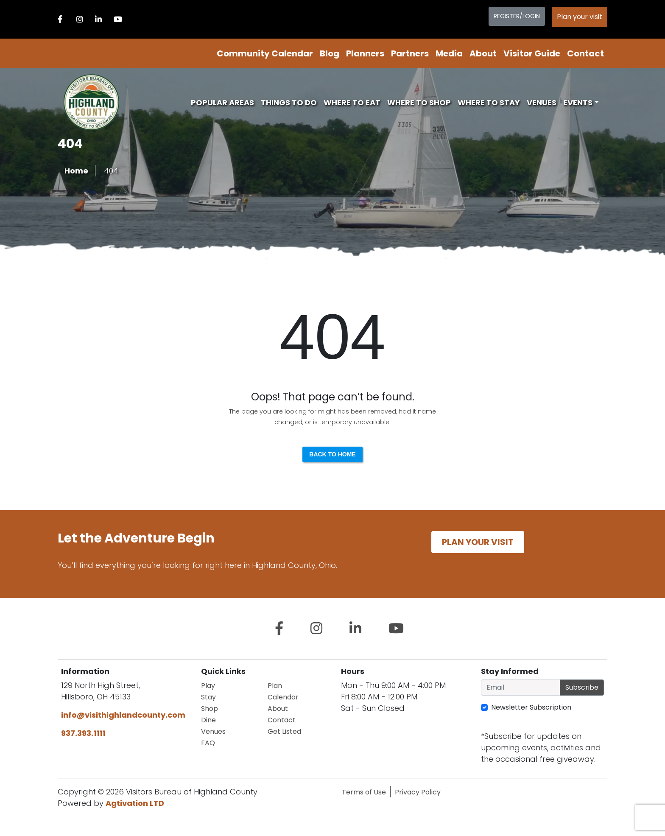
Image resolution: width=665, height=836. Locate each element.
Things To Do (289, 102)
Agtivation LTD (135, 803)
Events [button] (577, 102)
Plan (275, 686)
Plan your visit (579, 17)
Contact (585, 53)
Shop (209, 708)
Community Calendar (265, 53)
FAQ (208, 743)
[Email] (520, 687)
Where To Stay (489, 102)
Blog (329, 53)
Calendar (283, 697)
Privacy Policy (418, 792)
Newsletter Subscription (531, 707)
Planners (365, 53)
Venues (541, 102)
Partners (410, 53)
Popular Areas (222, 102)
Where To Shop (419, 102)
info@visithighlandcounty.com (123, 715)
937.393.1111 (83, 733)
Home (76, 170)
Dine (208, 720)
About (483, 53)
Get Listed (284, 731)
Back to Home (332, 454)
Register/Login (517, 16)
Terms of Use (364, 792)
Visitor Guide (531, 53)
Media (449, 53)
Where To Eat (352, 102)
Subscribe (581, 687)
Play (208, 686)
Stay (208, 697)
